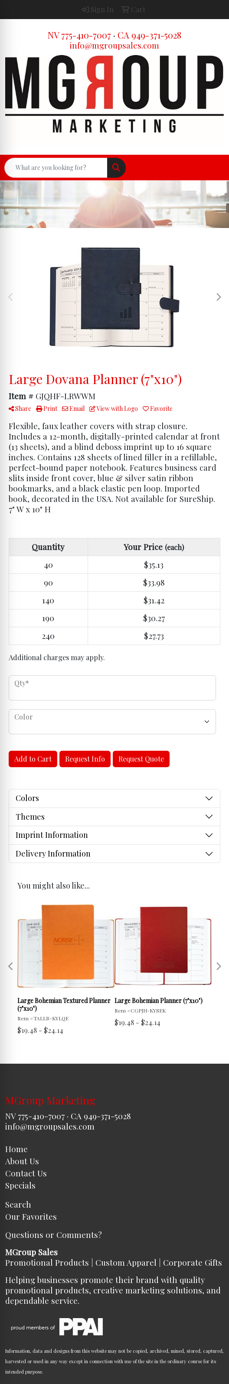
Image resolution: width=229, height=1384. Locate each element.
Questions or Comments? (53, 1234)
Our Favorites (31, 1216)
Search (18, 1204)
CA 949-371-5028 (149, 35)
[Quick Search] (56, 168)
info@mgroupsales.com (114, 45)
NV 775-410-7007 (79, 35)
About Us (22, 1161)
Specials (20, 1185)
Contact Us (26, 1173)
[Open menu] (211, 167)
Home (16, 1148)
